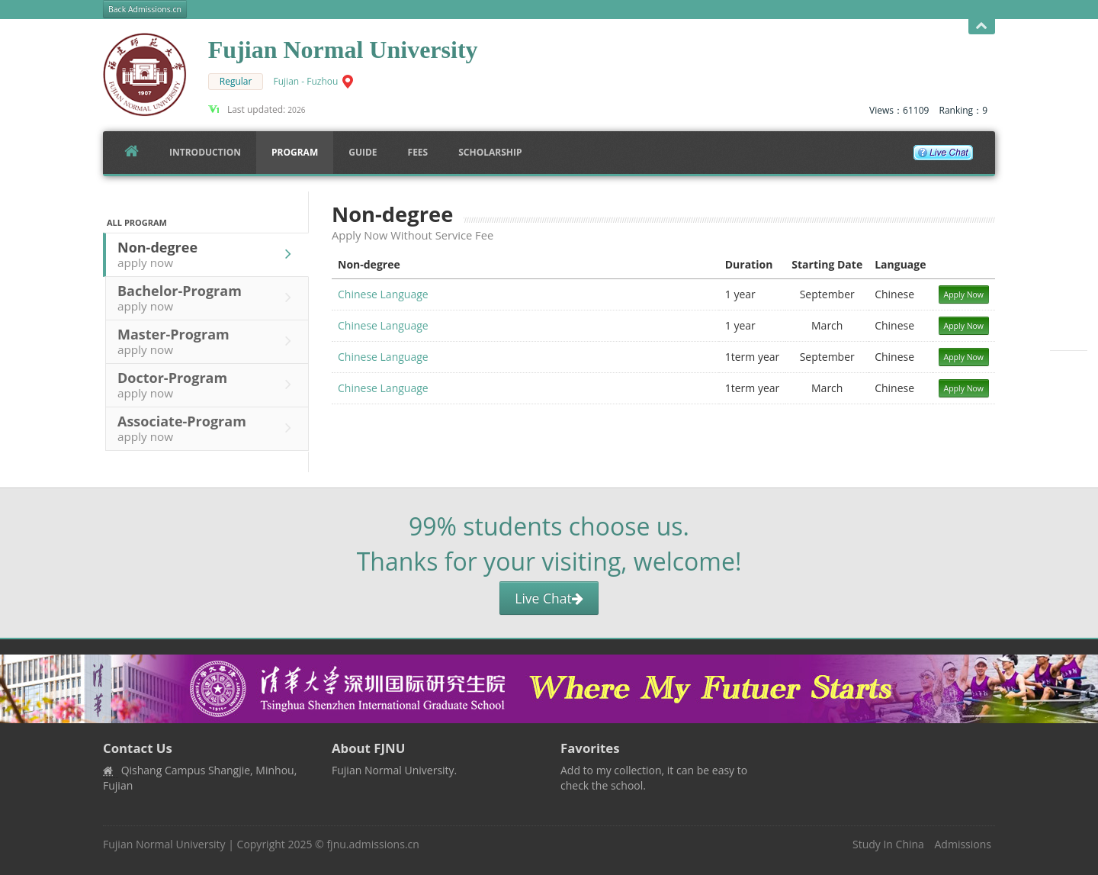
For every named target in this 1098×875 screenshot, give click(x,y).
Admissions (963, 844)
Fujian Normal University (164, 844)
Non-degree (208, 254)
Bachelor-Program (208, 297)
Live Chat (549, 598)
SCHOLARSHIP (490, 152)
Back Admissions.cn (144, 9)
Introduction (205, 152)
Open (981, 26)
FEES (418, 152)
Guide (362, 152)
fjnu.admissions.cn (372, 844)
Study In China (888, 844)
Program (294, 152)
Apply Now (964, 294)
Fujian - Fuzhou (306, 81)
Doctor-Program (208, 384)
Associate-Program (208, 428)
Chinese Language (383, 294)
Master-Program (208, 341)
